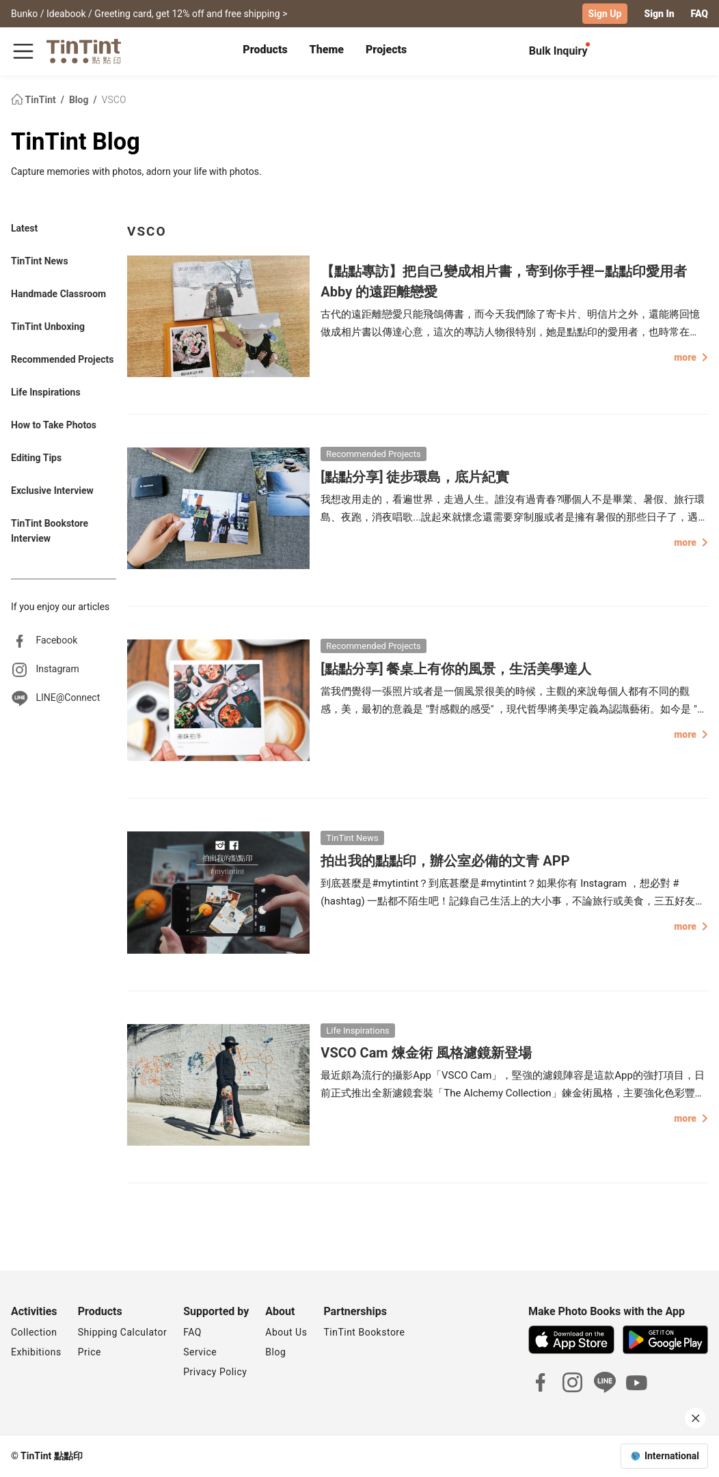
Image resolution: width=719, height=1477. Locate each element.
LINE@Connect (68, 697)
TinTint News (39, 261)
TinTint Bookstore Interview (49, 531)
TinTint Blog (75, 141)
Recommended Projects (62, 359)
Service (200, 1352)
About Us (286, 1332)
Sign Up (605, 13)
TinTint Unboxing (48, 326)
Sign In (659, 13)
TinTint (34, 99)
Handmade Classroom (58, 293)
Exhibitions (36, 1352)
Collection (34, 1332)
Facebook (56, 640)
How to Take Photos (53, 424)
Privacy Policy (215, 1371)
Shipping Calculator (122, 1332)
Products (265, 49)
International (672, 1455)
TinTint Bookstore (364, 1332)
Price (89, 1352)
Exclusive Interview (52, 490)
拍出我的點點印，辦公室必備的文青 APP (445, 861)
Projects (386, 49)
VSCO (114, 99)
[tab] (265, 51)
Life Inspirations (46, 392)
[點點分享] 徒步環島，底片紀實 (415, 477)
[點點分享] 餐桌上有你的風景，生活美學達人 (456, 669)
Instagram (57, 668)
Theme (327, 49)
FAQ (699, 13)
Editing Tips (36, 457)
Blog (80, 99)
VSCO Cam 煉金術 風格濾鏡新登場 (426, 1053)
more (691, 357)
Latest (24, 228)
